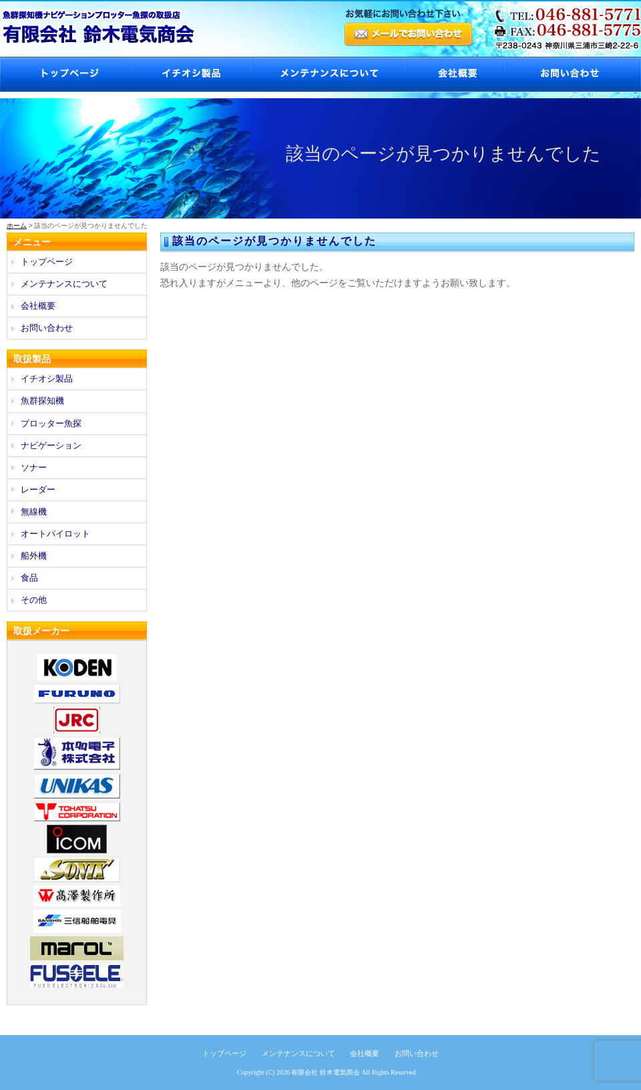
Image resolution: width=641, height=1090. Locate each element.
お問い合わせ (573, 74)
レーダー (38, 490)
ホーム (17, 225)
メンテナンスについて (328, 74)
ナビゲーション (51, 445)
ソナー (34, 467)
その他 (34, 600)
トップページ (66, 74)
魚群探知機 (42, 401)
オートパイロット (55, 534)
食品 (29, 578)
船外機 (34, 556)
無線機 (34, 512)
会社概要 (455, 74)
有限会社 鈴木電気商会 (325, 1072)
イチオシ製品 (191, 74)
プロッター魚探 (51, 423)
